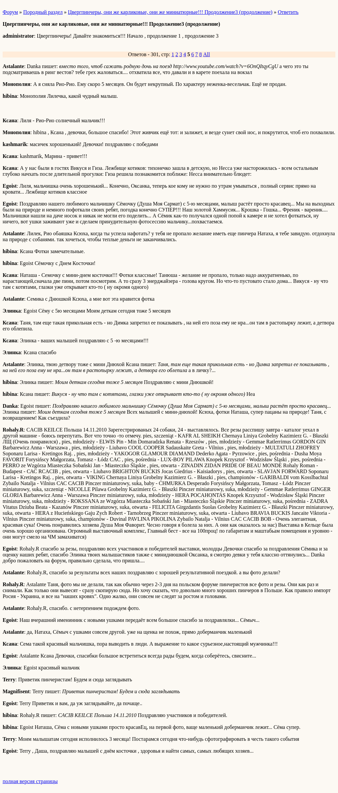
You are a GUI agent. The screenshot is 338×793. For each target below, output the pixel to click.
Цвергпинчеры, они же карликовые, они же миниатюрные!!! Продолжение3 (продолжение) (170, 12)
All (206, 54)
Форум (10, 12)
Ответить (288, 12)
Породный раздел (42, 12)
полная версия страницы (30, 781)
